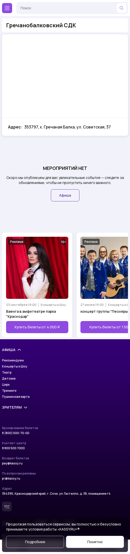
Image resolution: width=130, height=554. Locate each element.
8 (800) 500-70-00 (15, 433)
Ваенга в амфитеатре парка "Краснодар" (31, 314)
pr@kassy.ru (11, 479)
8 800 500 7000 (13, 448)
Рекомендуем (13, 360)
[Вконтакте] (7, 506)
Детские (9, 379)
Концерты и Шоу (14, 366)
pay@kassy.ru (12, 463)
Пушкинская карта (16, 397)
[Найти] (121, 8)
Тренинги (9, 391)
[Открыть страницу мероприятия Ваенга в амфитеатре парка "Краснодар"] (37, 285)
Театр (7, 373)
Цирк (6, 385)
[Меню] (7, 8)
